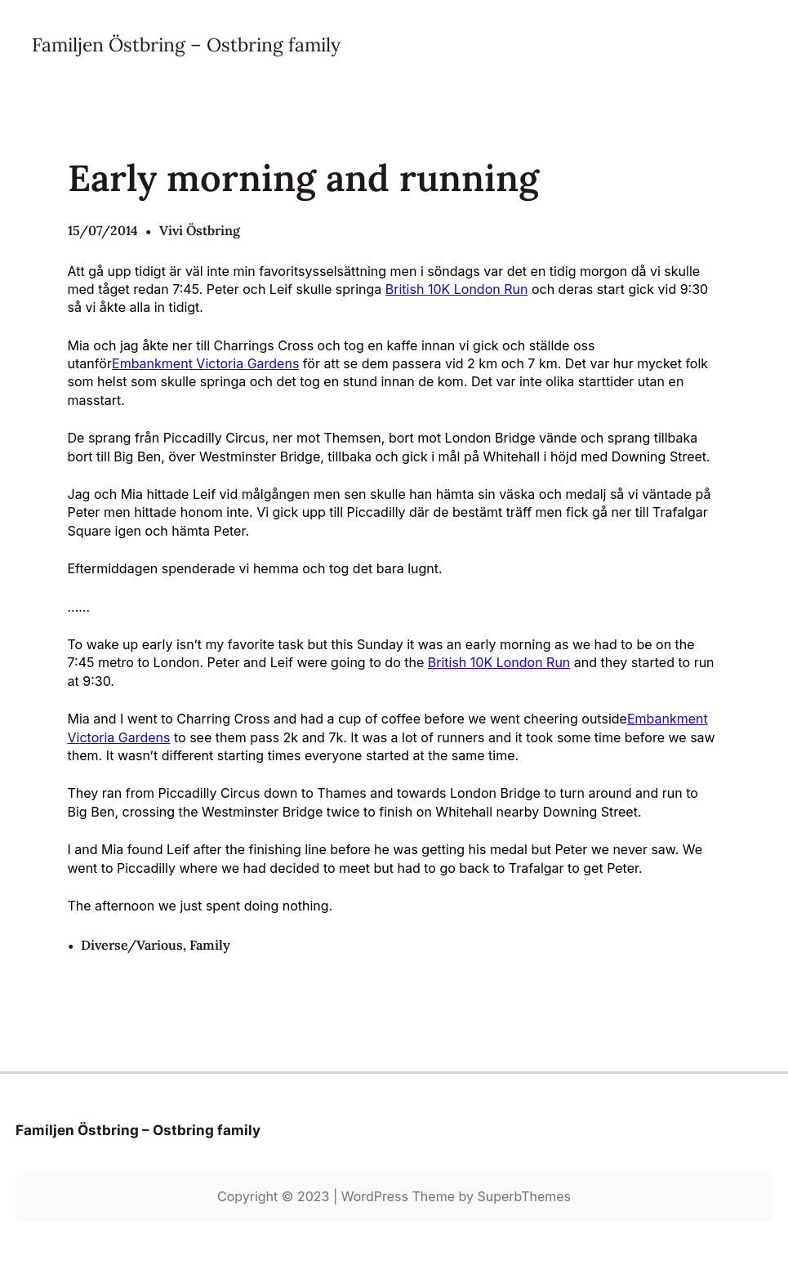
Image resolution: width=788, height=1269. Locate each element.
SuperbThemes (524, 1196)
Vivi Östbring (199, 230)
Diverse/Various (132, 945)
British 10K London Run (456, 289)
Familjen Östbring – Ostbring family (186, 44)
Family (209, 945)
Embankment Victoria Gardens (205, 363)
